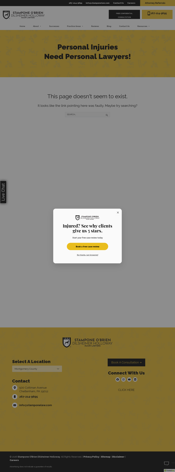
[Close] (118, 212)
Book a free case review (87, 246)
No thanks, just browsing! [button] (87, 255)
